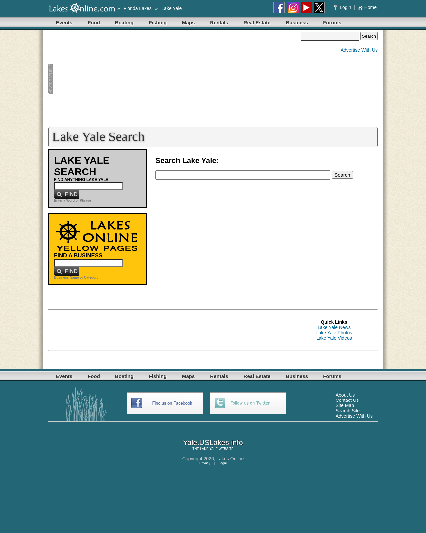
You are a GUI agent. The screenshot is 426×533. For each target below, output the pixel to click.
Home (367, 7)
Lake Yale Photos (334, 332)
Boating (124, 22)
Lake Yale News (334, 327)
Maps (188, 22)
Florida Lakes (138, 8)
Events (64, 22)
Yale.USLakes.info (213, 442)
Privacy (204, 463)
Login (343, 7)
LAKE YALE (209, 449)
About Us (345, 395)
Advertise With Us (359, 50)
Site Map (345, 405)
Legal (223, 463)
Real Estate (257, 22)
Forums (332, 22)
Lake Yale (171, 8)
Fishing (158, 22)
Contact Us (347, 400)
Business (297, 22)
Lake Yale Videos (334, 338)
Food (94, 22)
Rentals (219, 22)
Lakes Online (230, 458)
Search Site (348, 410)
